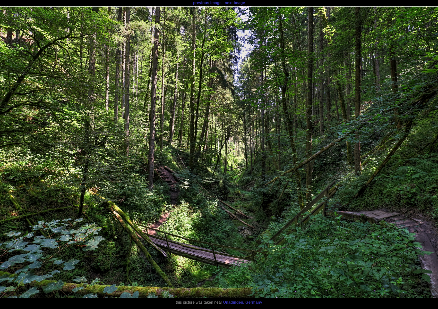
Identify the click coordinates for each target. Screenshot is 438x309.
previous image (207, 3)
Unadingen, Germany (242, 302)
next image (235, 3)
